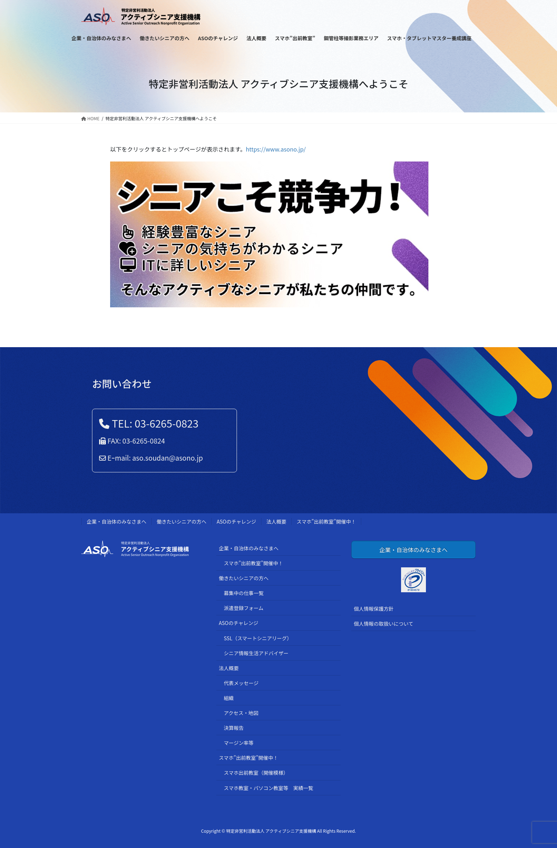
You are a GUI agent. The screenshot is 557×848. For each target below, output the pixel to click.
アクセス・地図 (241, 712)
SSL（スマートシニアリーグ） (258, 638)
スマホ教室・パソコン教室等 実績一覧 (268, 787)
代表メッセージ (241, 683)
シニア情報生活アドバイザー (256, 653)
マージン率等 (239, 742)
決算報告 (234, 727)
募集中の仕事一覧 (244, 593)
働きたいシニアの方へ (181, 521)
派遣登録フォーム (244, 607)
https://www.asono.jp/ (276, 149)
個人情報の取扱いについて (383, 623)
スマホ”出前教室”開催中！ (326, 521)
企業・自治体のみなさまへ (116, 521)
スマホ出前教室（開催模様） (256, 772)
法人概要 (276, 521)
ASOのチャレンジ (236, 521)
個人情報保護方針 (374, 608)
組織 (229, 697)
